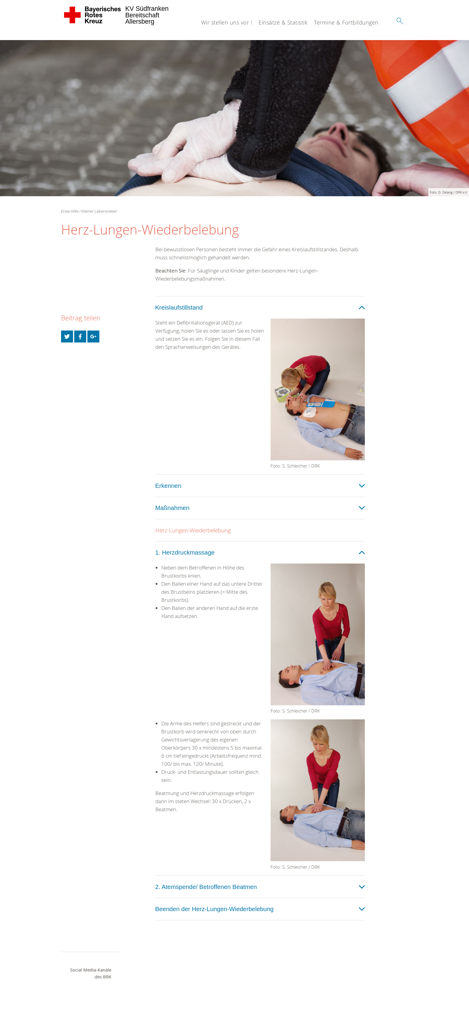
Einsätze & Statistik (283, 22)
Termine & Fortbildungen (346, 22)
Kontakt (211, 42)
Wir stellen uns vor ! (226, 22)
